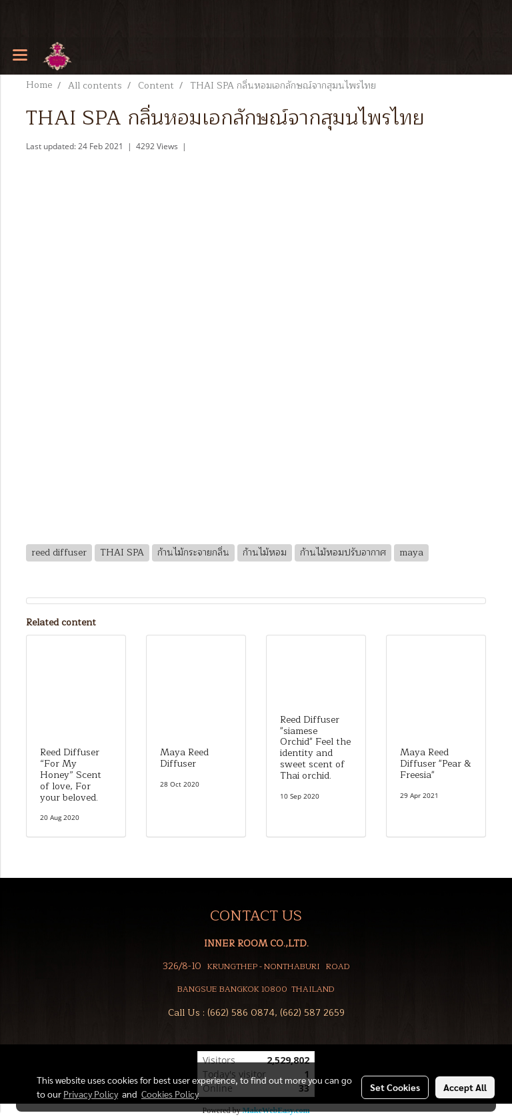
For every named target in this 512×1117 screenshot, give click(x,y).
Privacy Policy (90, 1094)
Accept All (465, 1087)
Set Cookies (395, 1087)
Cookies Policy (170, 1094)
